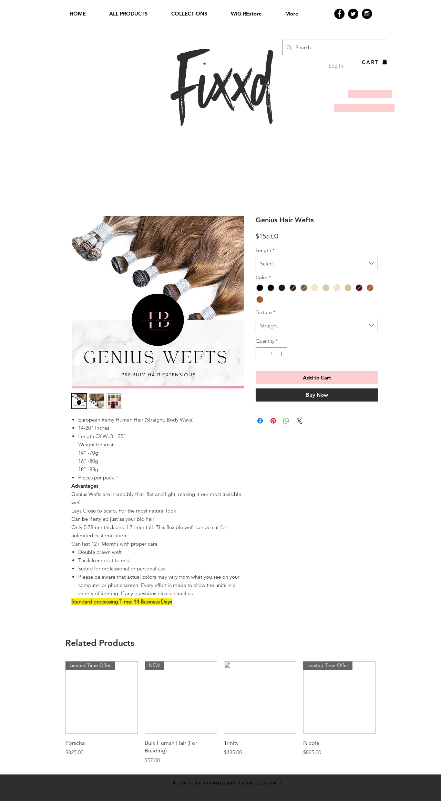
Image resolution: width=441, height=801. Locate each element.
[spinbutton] (271, 354)
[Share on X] (299, 421)
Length (265, 250)
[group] (220, 712)
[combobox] (317, 263)
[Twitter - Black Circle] (353, 14)
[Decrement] (261, 354)
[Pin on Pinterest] (273, 421)
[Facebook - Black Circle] (339, 14)
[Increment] (282, 354)
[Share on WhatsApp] (286, 421)
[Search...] (334, 47)
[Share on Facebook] (260, 421)
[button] (384, 61)
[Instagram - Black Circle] (367, 14)
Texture (265, 312)
